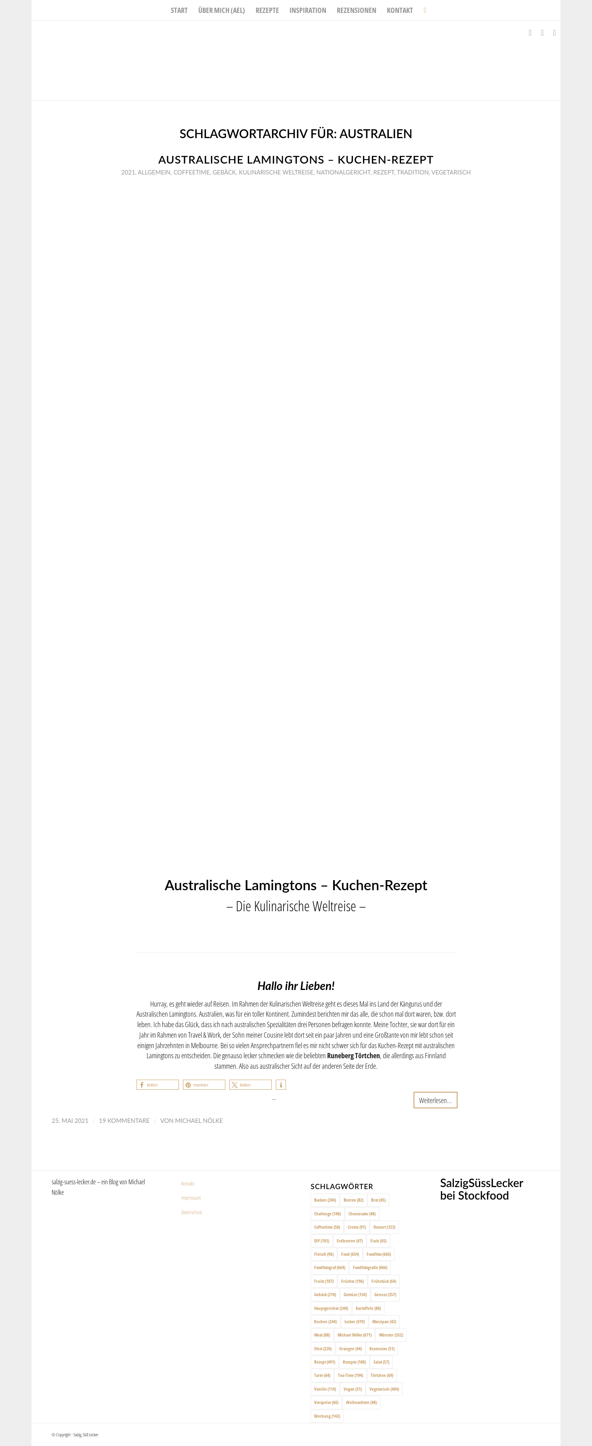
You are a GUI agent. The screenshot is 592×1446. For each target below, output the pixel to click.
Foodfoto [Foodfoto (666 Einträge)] (379, 1254)
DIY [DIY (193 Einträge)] (321, 1241)
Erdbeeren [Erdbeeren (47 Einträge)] (350, 1241)
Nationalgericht (343, 172)
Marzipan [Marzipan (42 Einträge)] (384, 1321)
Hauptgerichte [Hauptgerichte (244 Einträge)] (331, 1308)
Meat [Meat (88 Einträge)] (322, 1335)
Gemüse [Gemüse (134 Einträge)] (355, 1294)
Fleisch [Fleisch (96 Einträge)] (324, 1254)
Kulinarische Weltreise (276, 172)
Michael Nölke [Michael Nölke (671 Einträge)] (355, 1335)
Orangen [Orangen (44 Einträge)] (350, 1348)
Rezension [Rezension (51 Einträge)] (382, 1348)
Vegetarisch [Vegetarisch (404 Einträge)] (384, 1389)
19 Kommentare (124, 1120)
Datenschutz (191, 1212)
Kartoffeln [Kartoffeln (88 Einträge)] (368, 1308)
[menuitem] (179, 10)
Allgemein (154, 172)
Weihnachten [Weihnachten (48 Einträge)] (361, 1402)
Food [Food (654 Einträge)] (350, 1254)
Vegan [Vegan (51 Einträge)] (353, 1389)
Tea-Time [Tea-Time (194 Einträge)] (350, 1375)
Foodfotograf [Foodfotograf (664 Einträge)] (329, 1267)
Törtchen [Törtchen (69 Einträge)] (382, 1375)
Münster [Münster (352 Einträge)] (391, 1335)
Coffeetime (191, 172)
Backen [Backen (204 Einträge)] (325, 1200)
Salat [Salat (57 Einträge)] (381, 1362)
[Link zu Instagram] (542, 33)
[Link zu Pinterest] (554, 33)
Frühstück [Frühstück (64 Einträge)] (384, 1281)
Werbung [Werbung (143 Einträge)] (327, 1416)
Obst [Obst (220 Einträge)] (323, 1348)
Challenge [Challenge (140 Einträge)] (327, 1214)
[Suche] (422, 10)
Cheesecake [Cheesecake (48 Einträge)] (362, 1214)
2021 (128, 172)
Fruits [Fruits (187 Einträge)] (324, 1281)
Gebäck (224, 172)
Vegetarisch (450, 172)
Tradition (413, 172)
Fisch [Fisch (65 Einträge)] (378, 1241)
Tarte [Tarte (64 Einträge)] (322, 1375)
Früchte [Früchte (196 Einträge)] (352, 1281)
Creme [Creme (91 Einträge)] (357, 1227)
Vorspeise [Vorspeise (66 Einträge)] (326, 1402)
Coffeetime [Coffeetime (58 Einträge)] (327, 1227)
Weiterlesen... (435, 1100)
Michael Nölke (199, 1120)
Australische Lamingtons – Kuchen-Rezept (296, 159)
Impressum (191, 1197)
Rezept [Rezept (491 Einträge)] (324, 1362)
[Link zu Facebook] (530, 33)
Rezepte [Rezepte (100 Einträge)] (354, 1362)
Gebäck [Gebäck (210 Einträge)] (325, 1294)
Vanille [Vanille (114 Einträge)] (325, 1389)
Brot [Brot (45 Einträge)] (378, 1200)
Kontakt (187, 1183)
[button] (157, 1085)
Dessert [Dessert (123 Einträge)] (384, 1227)
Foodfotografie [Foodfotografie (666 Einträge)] (370, 1267)
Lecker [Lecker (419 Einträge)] (354, 1321)
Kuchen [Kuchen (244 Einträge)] (325, 1321)
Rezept (384, 172)
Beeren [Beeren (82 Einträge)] (353, 1200)
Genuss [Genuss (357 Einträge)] (385, 1294)
